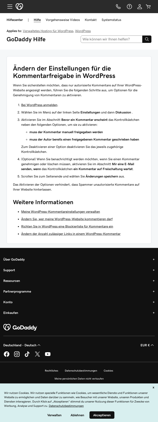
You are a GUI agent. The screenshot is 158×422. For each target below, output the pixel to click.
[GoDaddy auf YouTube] (47, 356)
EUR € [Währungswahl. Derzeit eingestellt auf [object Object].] (148, 345)
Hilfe (37, 19)
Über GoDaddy (14, 259)
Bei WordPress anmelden (39, 104)
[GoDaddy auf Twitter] (37, 356)
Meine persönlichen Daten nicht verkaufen (79, 378)
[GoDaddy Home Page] (20, 327)
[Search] (146, 39)
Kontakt (91, 19)
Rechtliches (51, 370)
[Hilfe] (129, 6)
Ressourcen (11, 280)
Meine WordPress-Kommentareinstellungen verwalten (60, 211)
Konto (8, 302)
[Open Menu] (8, 6)
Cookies (108, 370)
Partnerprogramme (17, 291)
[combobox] (111, 39)
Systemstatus (111, 19)
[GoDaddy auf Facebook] (6, 356)
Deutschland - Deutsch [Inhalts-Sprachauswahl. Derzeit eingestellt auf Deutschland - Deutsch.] (22, 345)
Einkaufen (10, 312)
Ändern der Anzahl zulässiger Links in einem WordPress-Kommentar (71, 233)
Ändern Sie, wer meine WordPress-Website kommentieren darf (67, 219)
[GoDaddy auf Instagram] (17, 356)
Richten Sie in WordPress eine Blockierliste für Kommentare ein (67, 226)
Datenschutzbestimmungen (81, 370)
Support (9, 270)
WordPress (83, 30)
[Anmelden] (139, 6)
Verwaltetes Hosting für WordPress (48, 30)
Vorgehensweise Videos (63, 19)
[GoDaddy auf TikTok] (27, 356)
